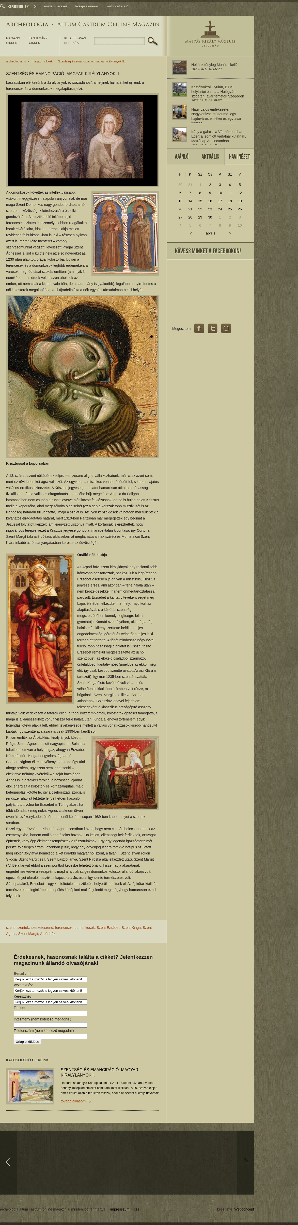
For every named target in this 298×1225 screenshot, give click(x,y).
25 (230, 209)
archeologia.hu (16, 61)
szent (10, 928)
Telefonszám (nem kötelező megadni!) (44, 1031)
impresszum (119, 1209)
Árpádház (47, 934)
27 (180, 217)
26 (240, 209)
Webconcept (244, 1209)
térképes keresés (86, 6)
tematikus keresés (55, 6)
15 (200, 201)
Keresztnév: (23, 996)
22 (200, 209)
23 (210, 209)
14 (190, 201)
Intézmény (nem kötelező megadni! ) (42, 1019)
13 (180, 201)
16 (210, 201)
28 (190, 217)
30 (180, 185)
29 (200, 217)
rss (136, 1209)
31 (190, 185)
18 (230, 201)
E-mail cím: (23, 973)
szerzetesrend (42, 928)
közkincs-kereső (118, 6)
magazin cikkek (13, 41)
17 (220, 201)
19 (240, 201)
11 (230, 193)
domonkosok (84, 928)
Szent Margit (28, 934)
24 (220, 209)
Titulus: (19, 1008)
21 (190, 209)
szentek (23, 928)
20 (180, 209)
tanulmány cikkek (38, 41)
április (210, 233)
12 (240, 193)
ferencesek (63, 928)
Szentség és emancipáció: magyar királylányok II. (91, 61)
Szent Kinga (131, 928)
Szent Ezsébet (108, 928)
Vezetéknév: (23, 985)
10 (220, 193)
